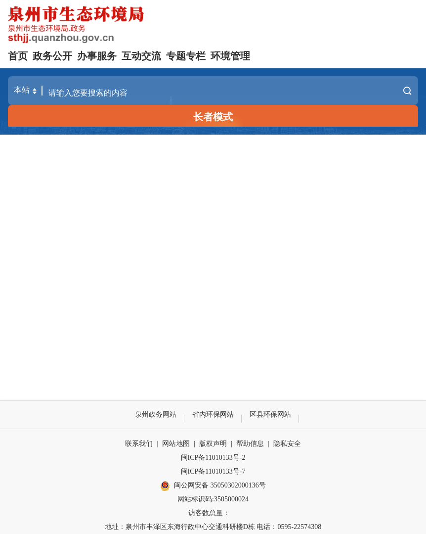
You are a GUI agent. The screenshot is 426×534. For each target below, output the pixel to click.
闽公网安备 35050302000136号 (213, 486)
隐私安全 (287, 443)
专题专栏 (186, 55)
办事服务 (97, 55)
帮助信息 (250, 443)
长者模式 (213, 116)
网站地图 (176, 443)
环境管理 (230, 55)
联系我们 (139, 443)
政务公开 (52, 55)
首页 (18, 55)
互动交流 (141, 55)
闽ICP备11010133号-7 (213, 471)
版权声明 (213, 443)
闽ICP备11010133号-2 (213, 457)
